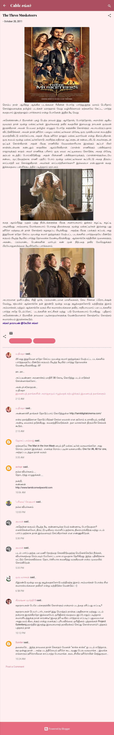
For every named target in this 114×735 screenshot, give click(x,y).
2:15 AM (20, 431)
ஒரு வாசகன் (22, 577)
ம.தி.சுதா (20, 353)
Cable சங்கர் (20, 5)
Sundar (19, 642)
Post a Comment (15, 666)
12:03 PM (20, 512)
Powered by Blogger (57, 728)
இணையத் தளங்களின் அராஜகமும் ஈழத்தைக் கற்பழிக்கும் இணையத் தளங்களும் (61, 393)
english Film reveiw (20, 340)
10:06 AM (20, 492)
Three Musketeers (44, 340)
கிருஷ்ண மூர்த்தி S (26, 600)
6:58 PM (20, 590)
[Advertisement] (57, 694)
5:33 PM (20, 567)
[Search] (109, 6)
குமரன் (19, 521)
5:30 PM (20, 538)
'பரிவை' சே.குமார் (25, 501)
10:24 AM (20, 658)
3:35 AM (20, 457)
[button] (109, 16)
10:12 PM (20, 633)
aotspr (19, 466)
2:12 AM (20, 398)
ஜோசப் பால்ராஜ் (25, 440)
